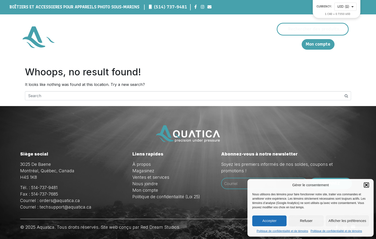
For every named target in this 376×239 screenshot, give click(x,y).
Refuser (306, 221)
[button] (366, 185)
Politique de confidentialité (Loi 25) (166, 196)
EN (295, 44)
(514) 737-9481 (170, 7)
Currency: (324, 6)
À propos (189, 44)
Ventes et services (150, 177)
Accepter (269, 221)
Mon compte (318, 44)
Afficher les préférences (347, 221)
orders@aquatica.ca (60, 200)
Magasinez (220, 44)
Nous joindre (276, 44)
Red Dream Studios (160, 227)
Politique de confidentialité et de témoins (282, 231)
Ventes (249, 44)
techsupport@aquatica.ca (65, 206)
